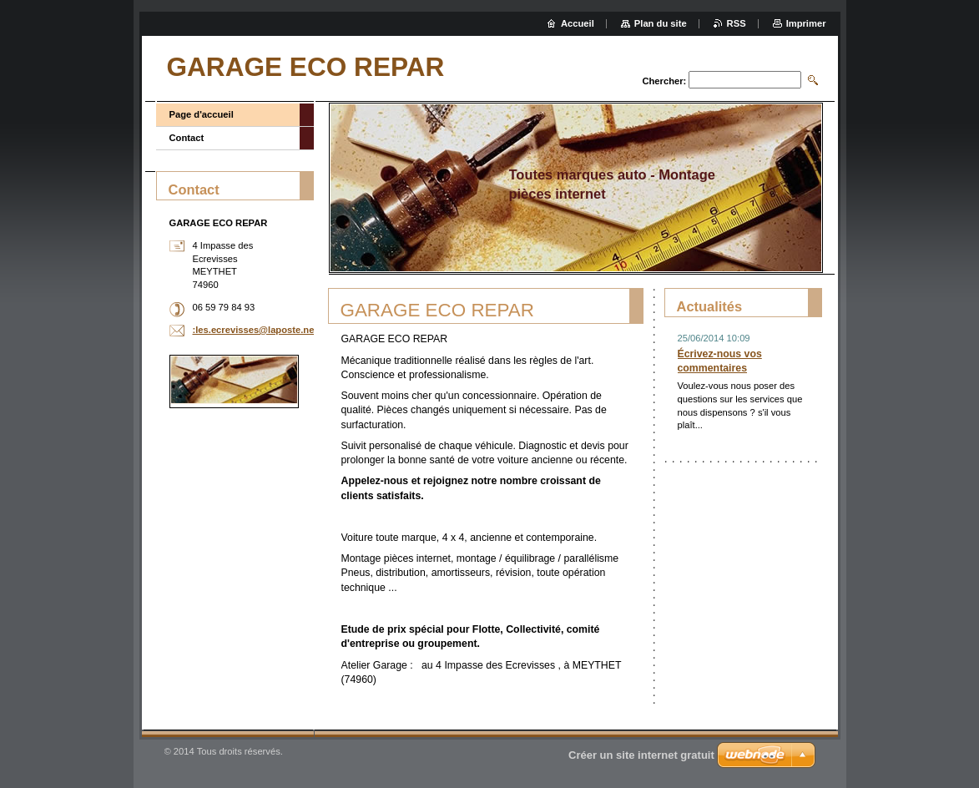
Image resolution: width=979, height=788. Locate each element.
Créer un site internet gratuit (641, 755)
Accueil (577, 23)
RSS (736, 23)
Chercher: (664, 81)
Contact (186, 138)
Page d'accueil (201, 114)
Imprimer (806, 23)
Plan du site (660, 23)
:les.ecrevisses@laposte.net (255, 330)
